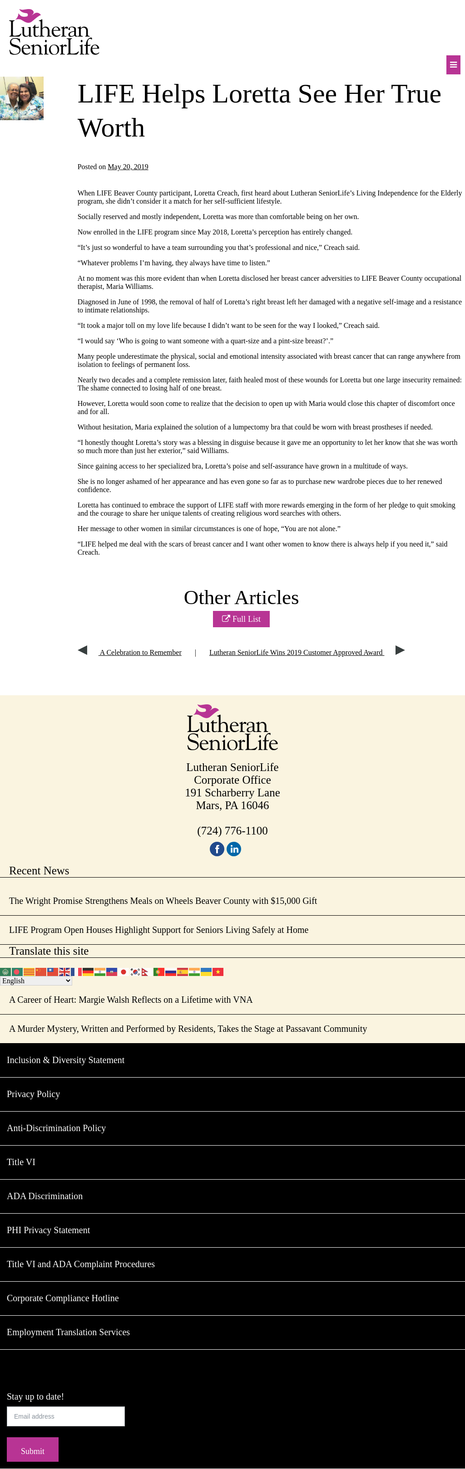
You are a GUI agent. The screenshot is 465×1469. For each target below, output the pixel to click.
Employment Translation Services (68, 1332)
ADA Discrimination (45, 1196)
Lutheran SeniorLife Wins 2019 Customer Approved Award (307, 652)
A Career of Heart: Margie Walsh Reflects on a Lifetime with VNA (131, 1000)
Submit (33, 1451)
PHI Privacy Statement (48, 1230)
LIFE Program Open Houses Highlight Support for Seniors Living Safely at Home (158, 930)
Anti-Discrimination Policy (56, 1128)
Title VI (21, 1162)
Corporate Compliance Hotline (63, 1298)
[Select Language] (36, 981)
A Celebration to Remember (130, 652)
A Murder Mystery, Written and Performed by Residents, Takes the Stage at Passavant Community (188, 1029)
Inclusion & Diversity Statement (65, 1060)
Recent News (39, 870)
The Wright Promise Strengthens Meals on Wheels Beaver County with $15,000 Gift (163, 901)
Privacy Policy (33, 1094)
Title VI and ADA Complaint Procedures (81, 1264)
